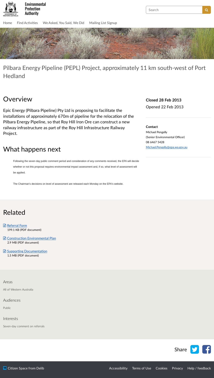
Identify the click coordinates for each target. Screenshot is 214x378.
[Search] (206, 10)
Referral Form (15, 225)
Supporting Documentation (25, 251)
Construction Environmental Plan (29, 238)
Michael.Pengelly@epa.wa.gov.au (166, 147)
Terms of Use (141, 368)
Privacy (177, 368)
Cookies (161, 368)
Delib (40, 368)
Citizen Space (18, 368)
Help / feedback (199, 368)
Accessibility (118, 368)
